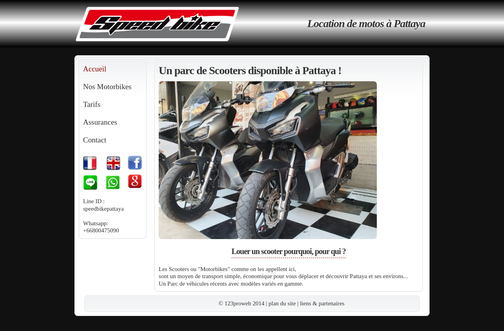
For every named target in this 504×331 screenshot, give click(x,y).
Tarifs (91, 104)
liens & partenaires (322, 303)
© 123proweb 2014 (241, 303)
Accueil (94, 69)
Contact (94, 140)
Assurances (100, 122)
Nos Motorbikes (107, 86)
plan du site (282, 303)
